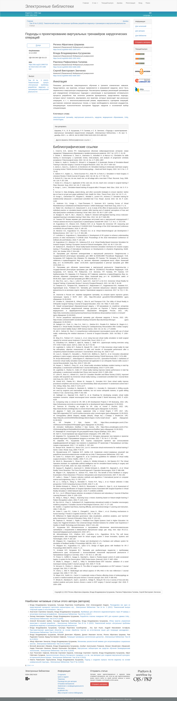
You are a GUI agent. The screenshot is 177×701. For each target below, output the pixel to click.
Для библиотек (140, 36)
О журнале (62, 674)
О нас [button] (95, 3)
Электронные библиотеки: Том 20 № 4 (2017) (74, 614)
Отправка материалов (66, 684)
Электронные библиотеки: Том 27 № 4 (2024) (67, 662)
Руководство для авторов (67, 681)
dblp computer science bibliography (70, 693)
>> (33, 665)
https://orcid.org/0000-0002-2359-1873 (66, 49)
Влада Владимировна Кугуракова (71, 53)
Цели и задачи (63, 677)
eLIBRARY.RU (63, 690)
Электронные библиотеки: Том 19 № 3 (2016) (57, 650)
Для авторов (140, 31)
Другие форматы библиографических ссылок (73, 140)
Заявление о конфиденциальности (71, 686)
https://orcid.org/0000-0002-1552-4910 (66, 58)
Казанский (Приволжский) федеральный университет (75, 699)
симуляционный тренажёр (63, 117)
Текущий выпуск (107, 3)
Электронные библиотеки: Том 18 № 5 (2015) (69, 657)
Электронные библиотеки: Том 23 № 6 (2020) (46, 632)
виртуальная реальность (84, 117)
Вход (140, 3)
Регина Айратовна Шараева (68, 44)
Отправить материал (143, 42)
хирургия (98, 117)
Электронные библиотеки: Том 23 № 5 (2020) (46, 619)
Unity (126, 117)
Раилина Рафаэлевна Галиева (70, 62)
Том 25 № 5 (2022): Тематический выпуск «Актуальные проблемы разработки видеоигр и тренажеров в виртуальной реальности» (77, 23)
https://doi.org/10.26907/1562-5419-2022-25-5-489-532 (38, 67)
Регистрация (130, 3)
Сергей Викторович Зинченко (69, 70)
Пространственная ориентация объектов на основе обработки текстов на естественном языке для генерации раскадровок (80, 630)
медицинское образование (113, 117)
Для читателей (140, 26)
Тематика (61, 679)
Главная (86, 3)
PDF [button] (38, 45)
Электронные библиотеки (49, 6)
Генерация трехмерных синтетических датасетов (85, 637)
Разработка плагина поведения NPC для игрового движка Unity (105, 616)
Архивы (119, 3)
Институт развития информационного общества (113, 699)
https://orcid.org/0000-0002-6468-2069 (66, 67)
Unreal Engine (58, 119)
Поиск (148, 3)
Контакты (61, 688)
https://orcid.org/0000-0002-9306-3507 (66, 76)
